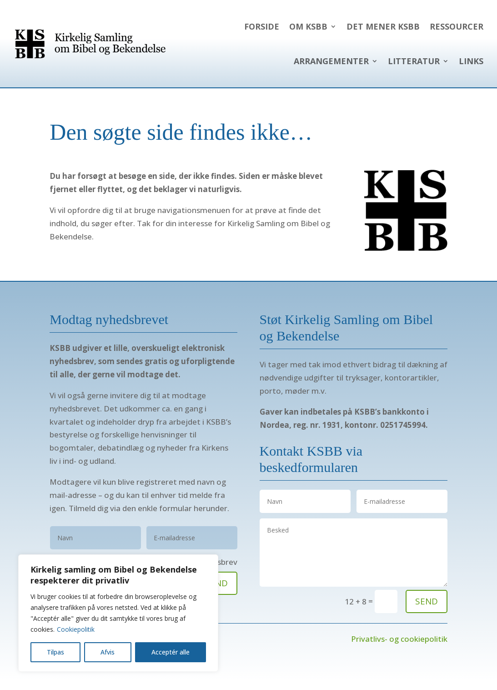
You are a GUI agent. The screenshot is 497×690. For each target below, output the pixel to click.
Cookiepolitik (76, 629)
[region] (118, 613)
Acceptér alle (170, 652)
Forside (261, 26)
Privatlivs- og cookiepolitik (399, 639)
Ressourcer (456, 26)
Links (471, 61)
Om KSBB (308, 26)
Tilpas (55, 652)
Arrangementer (331, 61)
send (426, 601)
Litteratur (414, 61)
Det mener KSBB (383, 26)
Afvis (107, 652)
